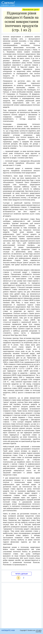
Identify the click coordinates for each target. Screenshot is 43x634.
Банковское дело (31, 9)
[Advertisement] (21, 605)
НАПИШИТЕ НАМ (8, 630)
